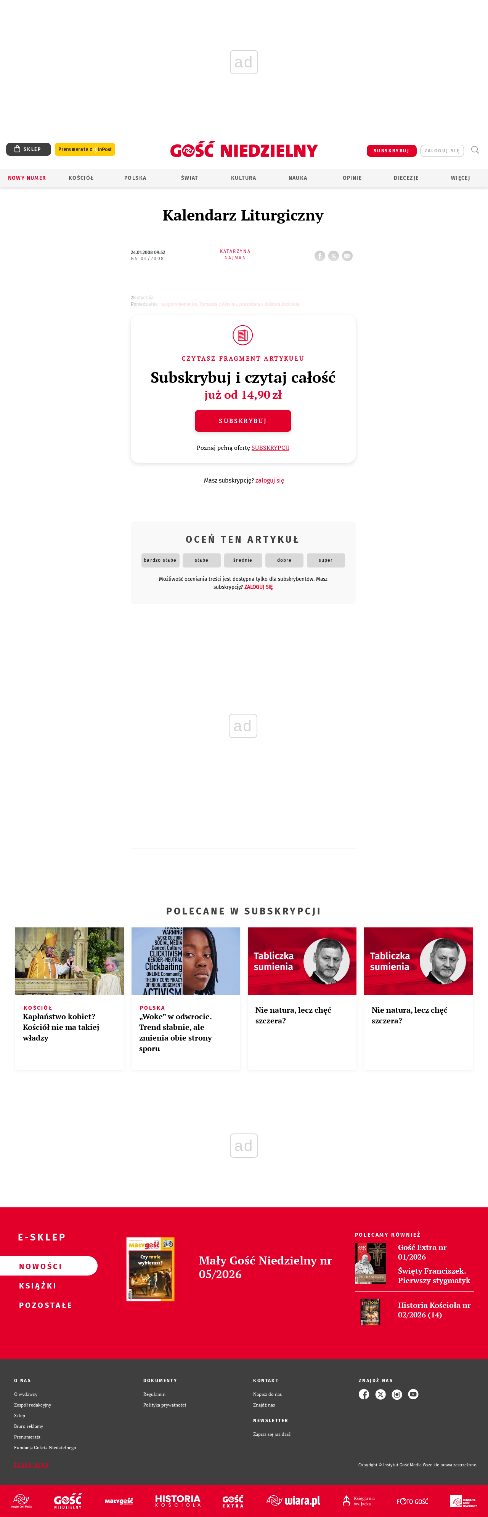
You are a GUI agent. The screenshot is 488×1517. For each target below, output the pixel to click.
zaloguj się (442, 150)
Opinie (352, 178)
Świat (189, 178)
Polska (135, 178)
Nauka (298, 178)
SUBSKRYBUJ (391, 150)
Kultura (244, 178)
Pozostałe (36, 1305)
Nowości (36, 1266)
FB (321, 253)
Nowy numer (27, 178)
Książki (36, 1285)
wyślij (349, 253)
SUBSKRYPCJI (270, 447)
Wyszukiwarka (475, 150)
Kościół (81, 178)
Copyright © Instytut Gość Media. (390, 1465)
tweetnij (335, 253)
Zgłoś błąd (31, 1465)
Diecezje (406, 178)
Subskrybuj (243, 421)
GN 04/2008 (148, 258)
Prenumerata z (85, 149)
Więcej (460, 178)
